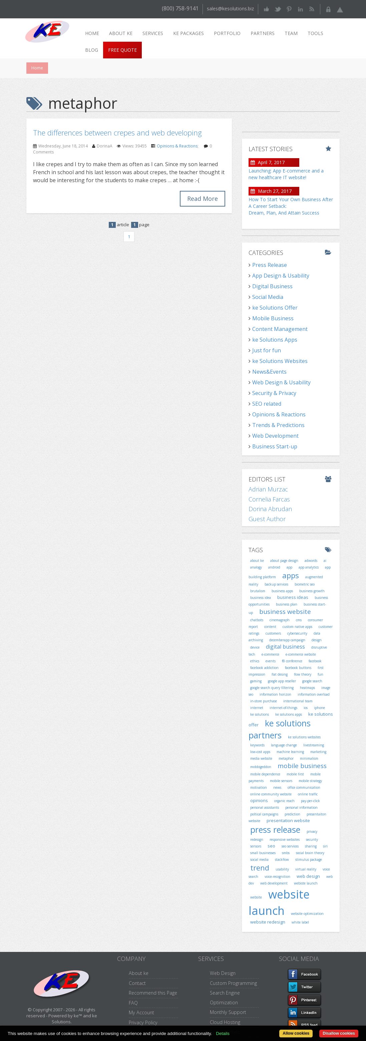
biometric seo (305, 584)
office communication (304, 787)
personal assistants (264, 807)
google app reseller (282, 681)
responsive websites (285, 839)
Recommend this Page (153, 993)
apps (290, 575)
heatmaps (307, 687)
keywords (257, 745)
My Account (141, 1012)
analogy (256, 567)
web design (308, 876)
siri (325, 846)
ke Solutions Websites (280, 361)
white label (300, 922)
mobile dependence (265, 774)
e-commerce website (301, 654)
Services (152, 33)
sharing (311, 846)
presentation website (288, 820)
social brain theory (310, 852)
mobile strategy (310, 780)
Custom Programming (233, 983)
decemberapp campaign (287, 640)
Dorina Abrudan (270, 509)
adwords (311, 560)
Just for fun (266, 350)
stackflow (282, 859)
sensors (255, 846)
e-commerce (270, 654)
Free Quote (122, 50)
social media (259, 859)
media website (261, 758)
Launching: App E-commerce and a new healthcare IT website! (286, 174)
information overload (314, 694)
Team (291, 33)
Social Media (267, 297)
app (289, 567)
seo (271, 846)
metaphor (286, 758)
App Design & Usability (280, 275)
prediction (292, 814)
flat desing (280, 674)
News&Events (269, 371)
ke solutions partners (280, 729)
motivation (258, 787)
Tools (315, 33)
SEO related (266, 403)
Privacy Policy (143, 1022)
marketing (318, 751)
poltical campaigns (264, 814)
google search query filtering (272, 687)
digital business (285, 646)
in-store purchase (263, 701)
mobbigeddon (260, 766)
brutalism (257, 591)
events (271, 661)
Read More (202, 199)
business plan (286, 604)
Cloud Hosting (225, 1022)
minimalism (309, 758)
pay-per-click (310, 800)
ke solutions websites (304, 737)
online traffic (308, 794)
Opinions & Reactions (177, 146)
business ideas (292, 597)
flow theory (302, 674)
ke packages (188, 33)
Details (223, 1033)
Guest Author (267, 519)
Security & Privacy (274, 393)
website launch (279, 902)
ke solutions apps (288, 714)
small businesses (263, 852)
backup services (276, 584)
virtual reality (305, 869)
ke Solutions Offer (275, 307)
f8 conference (292, 661)
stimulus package (308, 859)
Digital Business (272, 286)
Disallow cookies (339, 1033)
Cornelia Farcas (269, 499)
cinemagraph (280, 620)
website (256, 897)
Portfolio (227, 33)
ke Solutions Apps (274, 339)
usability (282, 869)
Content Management (280, 329)
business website (285, 611)
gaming (256, 681)
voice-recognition (277, 876)
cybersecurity (297, 633)
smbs (286, 852)
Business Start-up (274, 446)
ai (325, 560)
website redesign (267, 922)
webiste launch (306, 883)
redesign (256, 839)
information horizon (275, 694)
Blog (91, 50)
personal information (301, 807)
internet (256, 707)
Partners (263, 33)
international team (298, 701)
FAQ (133, 1003)
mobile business (302, 765)
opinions (259, 800)
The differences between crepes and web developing (117, 132)
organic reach (284, 800)
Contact (137, 983)
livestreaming (313, 745)
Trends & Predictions (278, 425)
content (270, 626)
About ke (120, 33)
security (312, 839)
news (277, 787)
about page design (284, 560)
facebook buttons (298, 667)
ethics (254, 661)
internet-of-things (283, 707)
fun (320, 674)
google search (312, 681)
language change (284, 745)
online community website (271, 794)
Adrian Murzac (268, 489)
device (255, 647)
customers (273, 633)
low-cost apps (260, 751)
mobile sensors (281, 780)
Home (92, 33)
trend (259, 867)
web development (274, 883)
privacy (312, 831)
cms (299, 620)
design (317, 640)
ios (306, 707)
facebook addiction (264, 667)
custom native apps (297, 626)
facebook (315, 661)
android (274, 567)
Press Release (269, 265)
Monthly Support (228, 1012)
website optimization (307, 913)
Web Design (223, 973)
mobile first (295, 774)
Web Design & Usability (281, 382)
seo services (290, 846)
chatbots (256, 620)
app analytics (309, 567)
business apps (282, 591)
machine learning (290, 751)
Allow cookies (296, 1033)
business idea (260, 597)
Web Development (275, 435)
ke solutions (259, 714)
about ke (257, 560)
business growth (312, 591)
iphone (319, 707)
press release (275, 829)
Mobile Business (273, 318)
